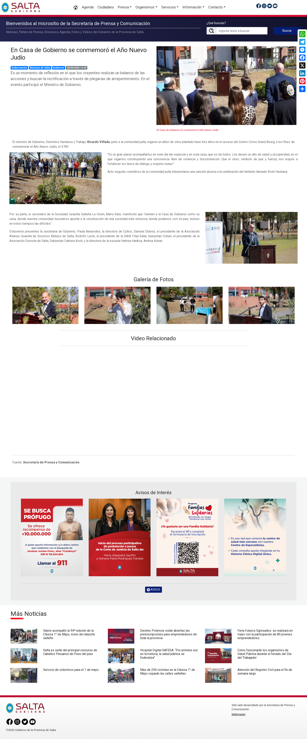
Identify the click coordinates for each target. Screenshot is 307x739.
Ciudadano (106, 7)
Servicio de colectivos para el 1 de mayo (71, 670)
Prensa (123, 7)
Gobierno (58, 67)
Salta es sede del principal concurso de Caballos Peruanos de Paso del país (70, 652)
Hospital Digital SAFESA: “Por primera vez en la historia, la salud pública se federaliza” (169, 653)
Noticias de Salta (40, 67)
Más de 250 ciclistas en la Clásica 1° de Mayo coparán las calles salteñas (167, 671)
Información (191, 7)
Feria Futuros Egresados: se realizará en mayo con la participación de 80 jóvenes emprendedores (265, 634)
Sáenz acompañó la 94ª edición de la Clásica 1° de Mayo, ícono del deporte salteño (69, 634)
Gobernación (19, 67)
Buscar (287, 31)
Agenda (88, 7)
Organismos (144, 7)
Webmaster (239, 714)
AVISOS (153, 589)
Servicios (168, 7)
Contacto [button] (215, 7)
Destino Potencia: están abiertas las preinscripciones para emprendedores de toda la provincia (168, 634)
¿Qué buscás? (216, 23)
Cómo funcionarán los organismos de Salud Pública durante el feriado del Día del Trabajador (264, 653)
